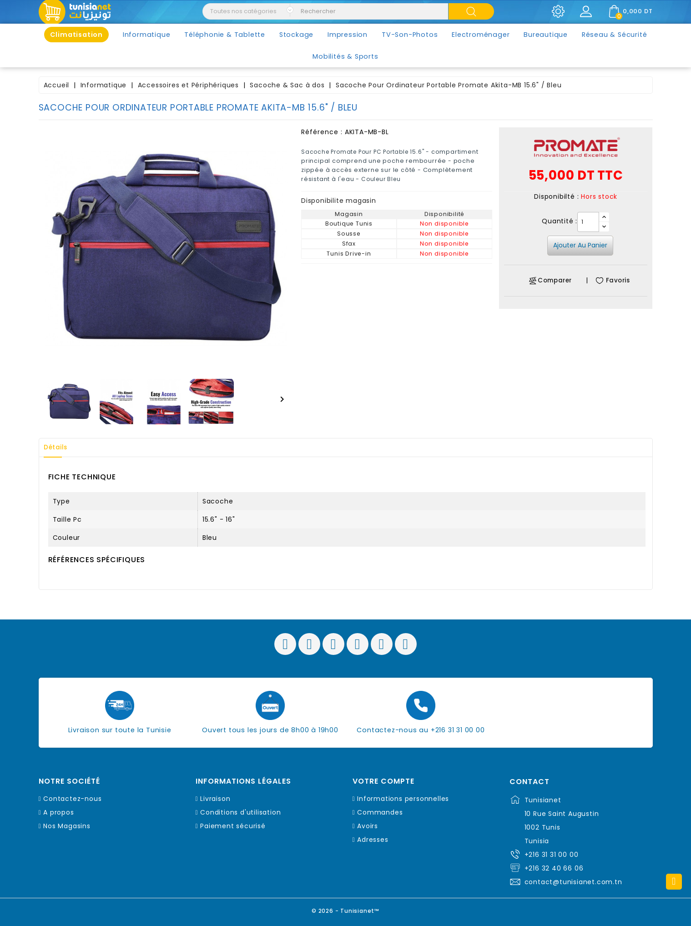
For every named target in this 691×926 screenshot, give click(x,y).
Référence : (322, 131)
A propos (58, 812)
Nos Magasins (67, 825)
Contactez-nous (72, 798)
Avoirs (367, 825)
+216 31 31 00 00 (552, 854)
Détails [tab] (58, 447)
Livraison (215, 798)
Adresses (372, 839)
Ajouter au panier (580, 245)
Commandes (380, 812)
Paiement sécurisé (233, 825)
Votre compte (383, 781)
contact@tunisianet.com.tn (573, 881)
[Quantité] (588, 222)
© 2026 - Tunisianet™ (345, 910)
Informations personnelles (403, 798)
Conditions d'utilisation (240, 812)
